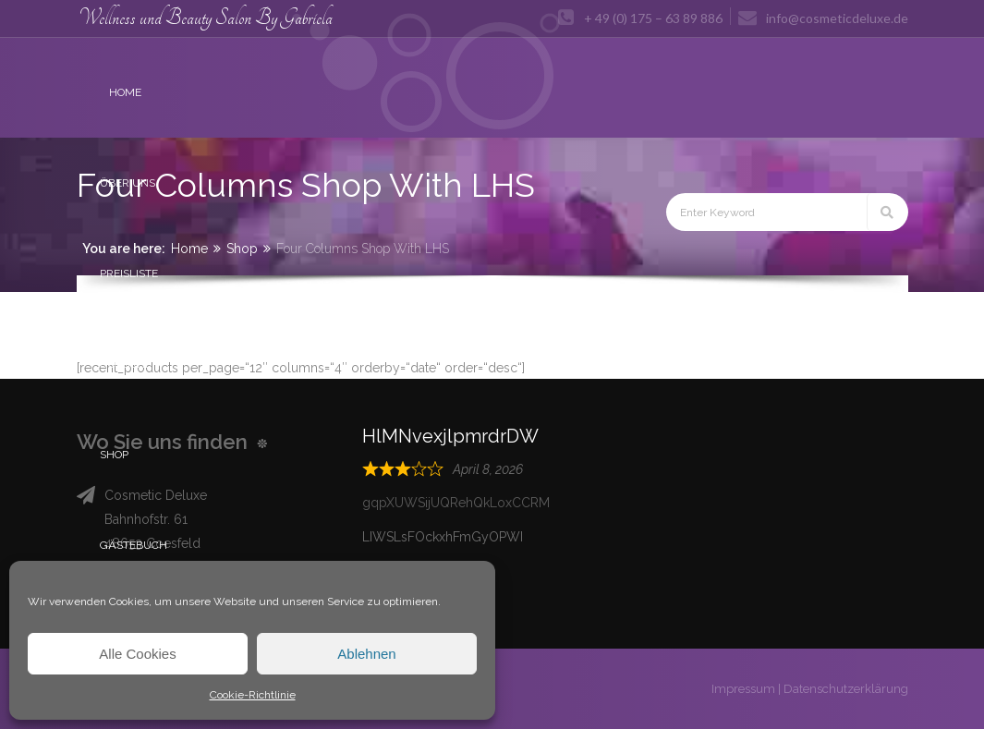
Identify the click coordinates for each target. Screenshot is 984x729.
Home (189, 248)
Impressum (743, 689)
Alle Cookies (137, 654)
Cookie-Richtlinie (253, 694)
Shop (242, 248)
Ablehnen (366, 654)
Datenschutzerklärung (846, 689)
